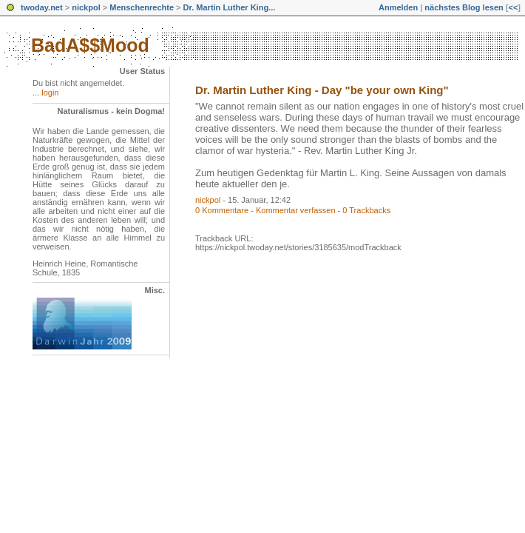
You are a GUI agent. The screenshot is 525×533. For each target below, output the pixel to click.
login (49, 92)
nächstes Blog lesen (463, 7)
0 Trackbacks (366, 210)
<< (513, 7)
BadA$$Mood (90, 45)
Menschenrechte (141, 7)
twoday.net (42, 7)
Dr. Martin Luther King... (229, 7)
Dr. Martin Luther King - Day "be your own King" (322, 90)
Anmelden (398, 7)
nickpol (86, 7)
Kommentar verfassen (296, 210)
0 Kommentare (221, 210)
